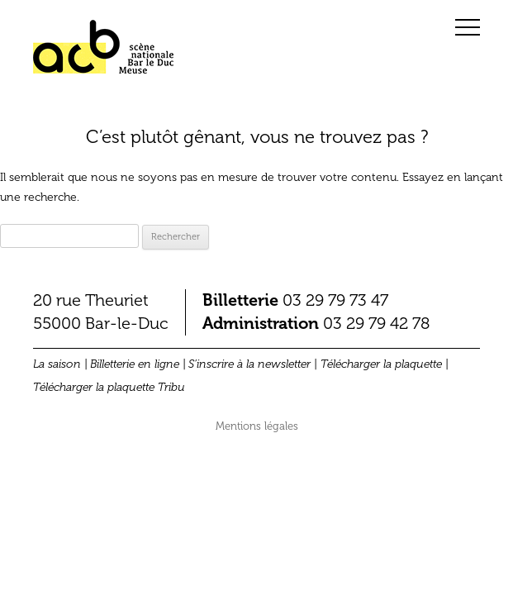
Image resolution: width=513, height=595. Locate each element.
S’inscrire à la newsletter (249, 364)
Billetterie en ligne (134, 364)
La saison (57, 364)
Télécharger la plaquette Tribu (109, 387)
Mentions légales (257, 426)
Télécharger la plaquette (381, 364)
